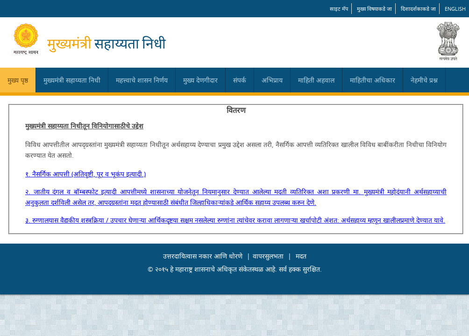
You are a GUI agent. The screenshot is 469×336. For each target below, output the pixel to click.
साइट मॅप (339, 8)
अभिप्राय (272, 80)
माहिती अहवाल (316, 80)
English (455, 8)
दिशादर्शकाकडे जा (418, 8)
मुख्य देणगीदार (200, 80)
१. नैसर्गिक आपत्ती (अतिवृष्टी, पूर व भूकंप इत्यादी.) (85, 173)
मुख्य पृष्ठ (17, 80)
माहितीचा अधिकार (372, 80)
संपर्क (239, 80)
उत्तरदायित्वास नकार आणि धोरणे (202, 256)
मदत (301, 256)
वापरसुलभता (268, 256)
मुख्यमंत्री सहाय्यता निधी (71, 80)
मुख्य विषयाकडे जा (374, 8)
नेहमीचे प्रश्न (424, 80)
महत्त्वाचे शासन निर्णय (142, 80)
